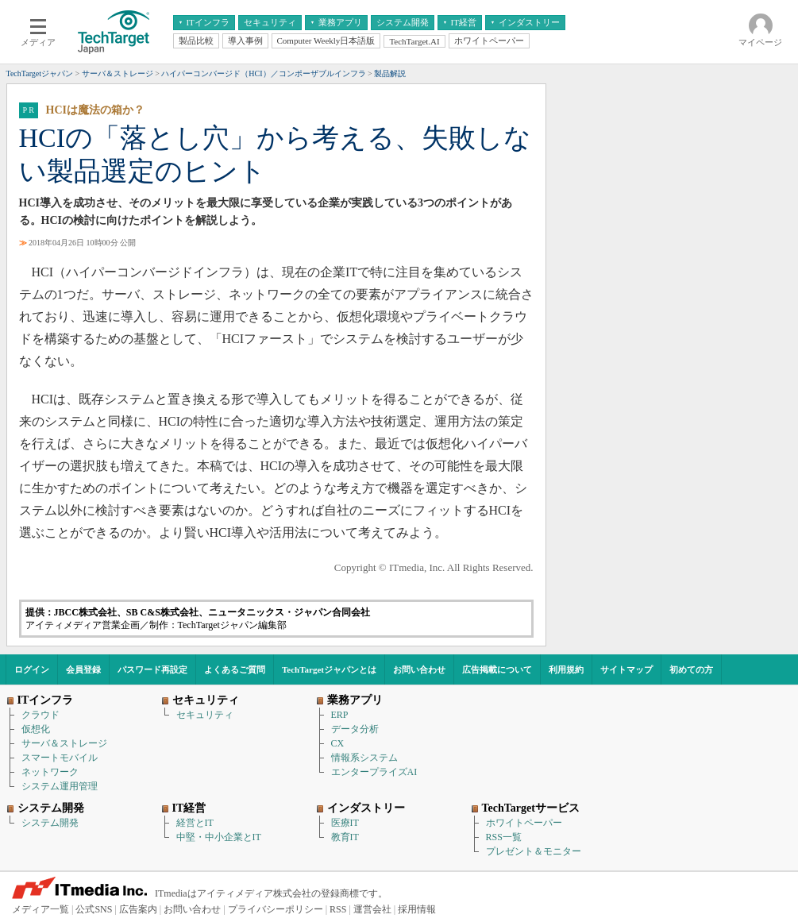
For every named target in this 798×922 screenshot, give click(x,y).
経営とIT (195, 822)
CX (338, 743)
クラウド (40, 714)
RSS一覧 (504, 837)
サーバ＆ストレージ (64, 743)
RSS (338, 909)
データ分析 (355, 729)
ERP (340, 714)
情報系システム (364, 757)
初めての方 (691, 669)
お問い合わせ (419, 669)
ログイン (31, 669)
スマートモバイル (59, 757)
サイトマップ (626, 669)
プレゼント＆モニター (533, 851)
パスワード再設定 (152, 669)
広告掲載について (497, 669)
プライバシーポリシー (275, 909)
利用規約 (566, 669)
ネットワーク (50, 771)
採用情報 (417, 909)
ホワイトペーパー (524, 822)
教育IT (345, 837)
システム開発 (50, 822)
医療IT (345, 822)
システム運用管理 (59, 786)
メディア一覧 (40, 909)
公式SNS (93, 909)
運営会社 (372, 909)
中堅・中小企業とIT (218, 837)
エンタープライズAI (374, 771)
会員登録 (83, 669)
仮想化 (35, 729)
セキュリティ (204, 714)
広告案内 (138, 909)
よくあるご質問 (234, 669)
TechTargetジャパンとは (329, 669)
